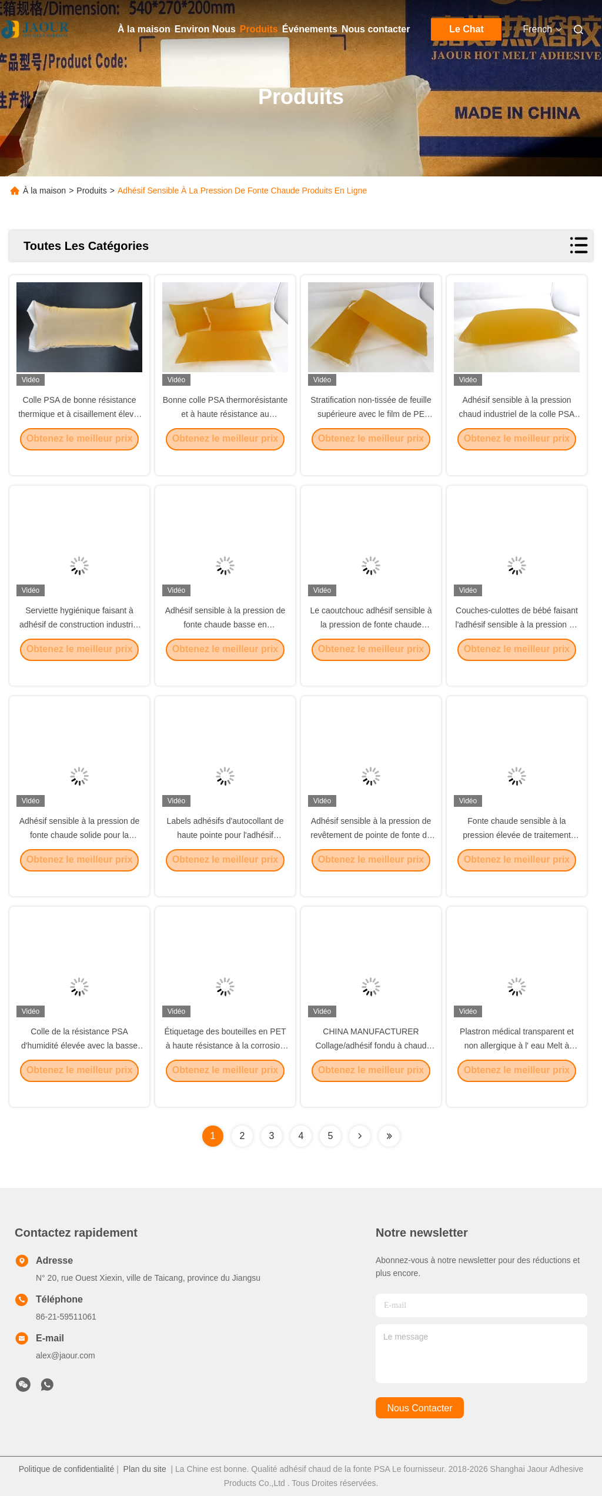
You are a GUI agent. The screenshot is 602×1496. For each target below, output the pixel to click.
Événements (309, 29)
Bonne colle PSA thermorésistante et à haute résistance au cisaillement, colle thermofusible (225, 430)
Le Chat (466, 29)
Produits (259, 29)
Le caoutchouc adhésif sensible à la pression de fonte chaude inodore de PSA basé (371, 641)
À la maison (144, 29)
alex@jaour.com (65, 1355)
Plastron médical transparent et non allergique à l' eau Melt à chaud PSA (517, 1062)
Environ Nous (205, 29)
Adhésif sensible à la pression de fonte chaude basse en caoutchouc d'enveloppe (225, 641)
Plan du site (144, 1469)
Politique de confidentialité (67, 1469)
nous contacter (419, 1408)
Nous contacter (376, 29)
